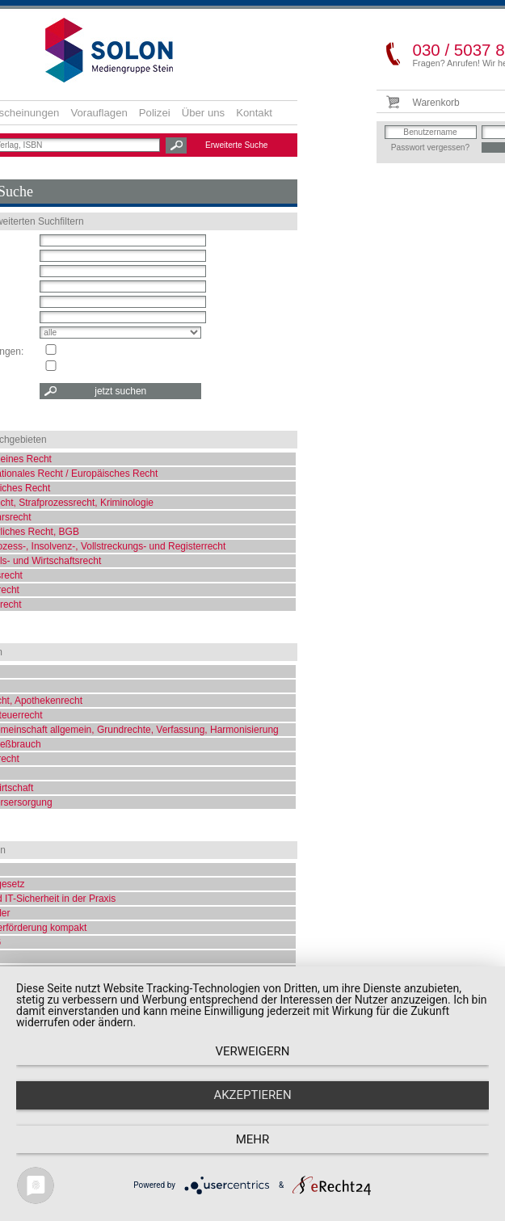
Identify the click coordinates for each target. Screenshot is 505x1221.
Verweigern (253, 1051)
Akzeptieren (252, 1095)
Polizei (154, 113)
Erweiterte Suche (236, 145)
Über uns (203, 113)
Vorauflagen (98, 113)
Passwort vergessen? (430, 147)
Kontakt (254, 113)
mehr (253, 1139)
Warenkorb (436, 102)
